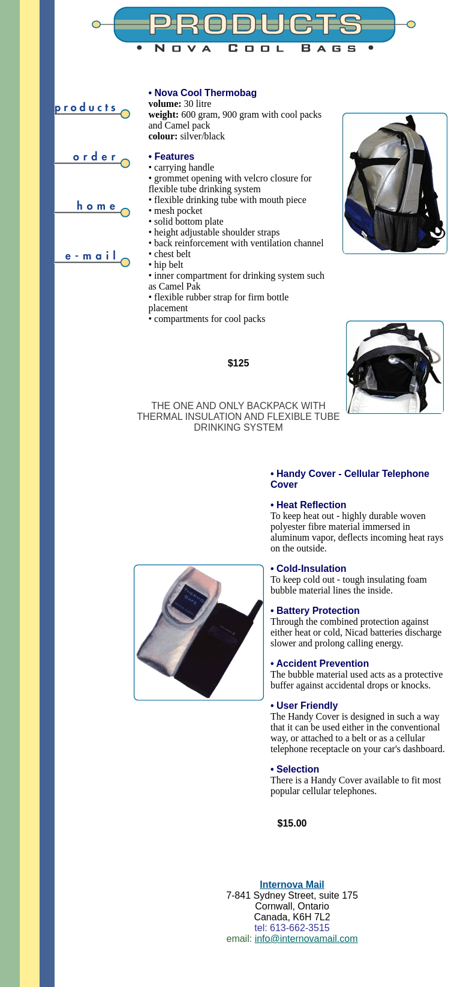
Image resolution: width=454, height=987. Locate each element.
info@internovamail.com (306, 939)
